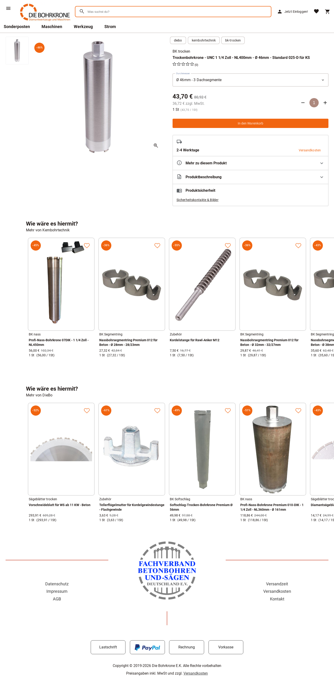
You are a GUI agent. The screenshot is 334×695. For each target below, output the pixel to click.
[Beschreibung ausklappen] (250, 177)
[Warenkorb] (327, 11)
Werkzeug (83, 26)
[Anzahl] (314, 102)
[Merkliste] (316, 12)
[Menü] (8, 8)
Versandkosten (277, 591)
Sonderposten (17, 26)
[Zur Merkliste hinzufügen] (87, 245)
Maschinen (52, 26)
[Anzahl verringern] (302, 102)
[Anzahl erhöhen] (325, 102)
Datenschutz (57, 583)
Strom (110, 26)
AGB (57, 598)
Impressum (56, 591)
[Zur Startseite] (44, 22)
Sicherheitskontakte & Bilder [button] (197, 200)
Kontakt (277, 598)
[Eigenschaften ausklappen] (250, 163)
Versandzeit (277, 583)
